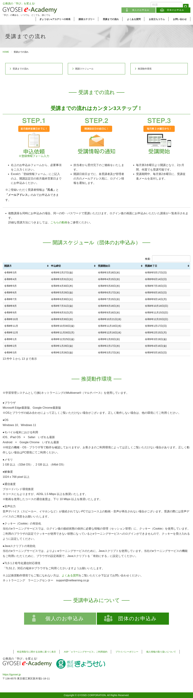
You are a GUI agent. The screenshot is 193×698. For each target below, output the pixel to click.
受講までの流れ (111, 19)
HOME (6, 52)
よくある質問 (134, 19)
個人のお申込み (140, 10)
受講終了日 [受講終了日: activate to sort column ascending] (151, 265)
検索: (167, 258)
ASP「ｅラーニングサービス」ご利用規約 (85, 651)
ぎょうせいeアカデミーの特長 (54, 19)
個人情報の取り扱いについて (161, 651)
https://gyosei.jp (12, 674)
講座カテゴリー (87, 19)
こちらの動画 (58, 222)
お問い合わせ (180, 19)
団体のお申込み (175, 10)
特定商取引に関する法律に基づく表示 (36, 651)
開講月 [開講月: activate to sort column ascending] (8, 265)
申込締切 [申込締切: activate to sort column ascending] (56, 265)
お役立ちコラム (157, 19)
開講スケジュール (84, 68)
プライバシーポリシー (126, 651)
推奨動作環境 (145, 68)
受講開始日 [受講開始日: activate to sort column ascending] (104, 265)
